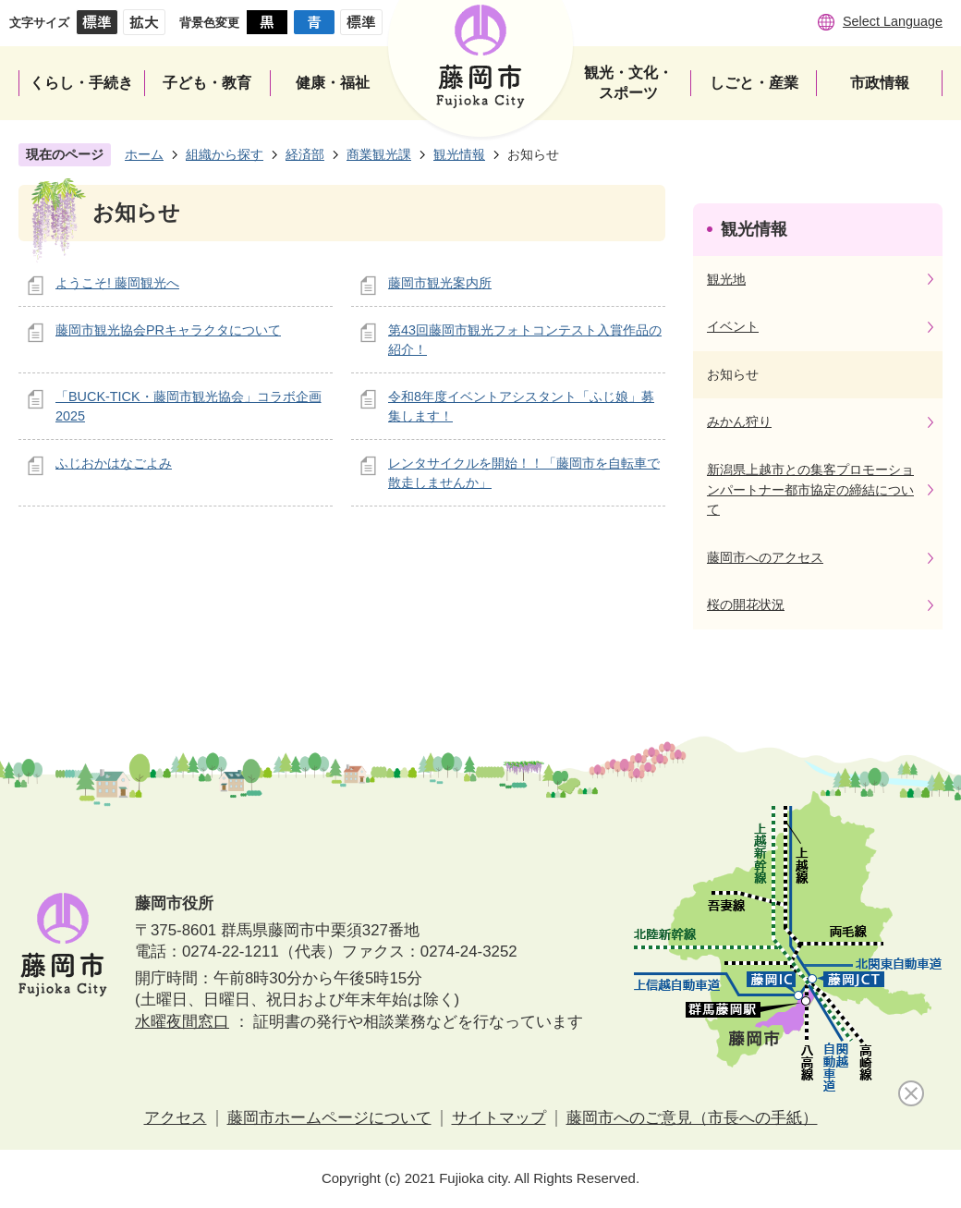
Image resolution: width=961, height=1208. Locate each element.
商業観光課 (379, 154)
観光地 (726, 279)
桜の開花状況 (746, 604)
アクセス (175, 1118)
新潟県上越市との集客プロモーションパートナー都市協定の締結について (810, 489)
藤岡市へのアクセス (765, 557)
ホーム (144, 154)
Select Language (893, 21)
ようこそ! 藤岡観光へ (117, 282)
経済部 (305, 154)
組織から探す (224, 154)
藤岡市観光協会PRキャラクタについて (168, 330)
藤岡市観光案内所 (440, 282)
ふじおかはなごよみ (113, 463)
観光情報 (459, 154)
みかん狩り (739, 421)
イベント (733, 326)
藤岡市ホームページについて (329, 1118)
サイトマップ (499, 1118)
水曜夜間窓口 (182, 1022)
